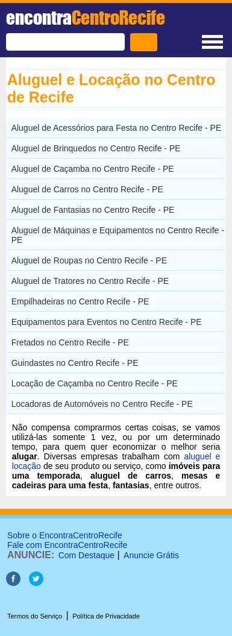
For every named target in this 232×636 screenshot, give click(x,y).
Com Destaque (86, 555)
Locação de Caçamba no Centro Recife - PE (94, 383)
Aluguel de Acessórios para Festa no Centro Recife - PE (116, 128)
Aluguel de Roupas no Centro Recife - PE (89, 260)
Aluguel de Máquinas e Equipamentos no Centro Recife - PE (117, 235)
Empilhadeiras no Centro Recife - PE (80, 301)
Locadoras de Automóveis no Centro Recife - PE (102, 404)
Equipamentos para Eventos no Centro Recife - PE (106, 322)
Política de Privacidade (106, 616)
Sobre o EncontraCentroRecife (64, 535)
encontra (85, 17)
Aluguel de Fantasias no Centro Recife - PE (93, 210)
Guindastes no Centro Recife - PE (75, 363)
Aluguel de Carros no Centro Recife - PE (87, 189)
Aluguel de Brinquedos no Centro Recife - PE (96, 148)
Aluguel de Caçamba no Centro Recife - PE (92, 169)
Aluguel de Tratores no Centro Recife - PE (90, 281)
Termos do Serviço (34, 616)
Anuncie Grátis (151, 555)
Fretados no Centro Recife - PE (70, 342)
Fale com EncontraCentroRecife (67, 545)
